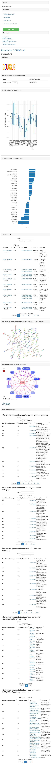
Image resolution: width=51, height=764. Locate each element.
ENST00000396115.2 (26, 271)
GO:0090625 (33, 476)
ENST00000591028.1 (26, 298)
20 (34, 315)
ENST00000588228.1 (26, 296)
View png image (6, 404)
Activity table (6, 36)
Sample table (7, 17)
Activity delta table (7, 38)
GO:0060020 (33, 473)
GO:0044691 (33, 435)
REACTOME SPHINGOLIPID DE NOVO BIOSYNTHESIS (35, 723)
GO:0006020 (33, 470)
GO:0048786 (33, 500)
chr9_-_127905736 (7, 307)
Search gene (11, 29)
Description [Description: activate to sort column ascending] (39, 423)
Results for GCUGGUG (13, 50)
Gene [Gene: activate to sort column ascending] (34, 247)
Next (38, 315)
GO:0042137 (33, 433)
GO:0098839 (33, 518)
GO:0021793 (33, 461)
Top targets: (5, 234)
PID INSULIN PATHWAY (32, 650)
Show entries (25, 241)
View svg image (6, 403)
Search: (25, 238)
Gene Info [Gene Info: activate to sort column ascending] (42, 247)
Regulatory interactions (8, 40)
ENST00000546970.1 (26, 275)
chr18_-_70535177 (7, 289)
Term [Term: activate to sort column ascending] (31, 423)
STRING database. (39, 321)
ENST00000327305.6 (26, 289)
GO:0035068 (33, 524)
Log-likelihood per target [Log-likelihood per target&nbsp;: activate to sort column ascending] (8, 423)
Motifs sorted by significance (9, 41)
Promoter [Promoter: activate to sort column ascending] (5, 247)
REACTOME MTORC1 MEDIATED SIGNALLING (35, 734)
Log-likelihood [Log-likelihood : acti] (16, 246)
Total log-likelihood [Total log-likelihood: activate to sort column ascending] (22, 423)
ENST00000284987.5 (26, 250)
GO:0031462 (33, 531)
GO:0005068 (33, 589)
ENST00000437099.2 (26, 269)
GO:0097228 (33, 535)
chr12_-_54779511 (7, 274)
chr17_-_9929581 (7, 269)
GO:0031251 (33, 538)
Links (14, 82)
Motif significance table (9, 14)
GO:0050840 (33, 579)
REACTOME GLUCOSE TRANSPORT (33, 751)
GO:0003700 (33, 562)
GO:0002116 (33, 521)
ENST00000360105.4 (26, 295)
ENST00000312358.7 (26, 284)
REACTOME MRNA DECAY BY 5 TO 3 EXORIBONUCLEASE (35, 729)
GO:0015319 (33, 575)
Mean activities (7, 20)
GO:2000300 (33, 430)
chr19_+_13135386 (7, 295)
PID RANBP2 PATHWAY (32, 656)
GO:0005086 (33, 568)
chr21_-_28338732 (7, 250)
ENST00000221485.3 (26, 259)
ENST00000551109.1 (26, 274)
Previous (14, 315)
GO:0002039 (33, 571)
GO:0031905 (33, 527)
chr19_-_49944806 (7, 259)
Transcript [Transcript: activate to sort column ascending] (24, 247)
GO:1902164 (33, 447)
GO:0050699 (33, 599)
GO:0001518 (33, 504)
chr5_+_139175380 (7, 278)
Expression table (7, 43)
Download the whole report (9, 44)
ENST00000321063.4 (26, 302)
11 (34, 483)
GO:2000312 (33, 466)
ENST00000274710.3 (26, 278)
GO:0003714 (33, 595)
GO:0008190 (33, 583)
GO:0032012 (33, 426)
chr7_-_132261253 (7, 302)
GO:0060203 (33, 511)
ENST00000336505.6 (26, 307)
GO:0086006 (33, 604)
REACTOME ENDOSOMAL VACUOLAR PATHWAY (35, 755)
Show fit (6, 251)
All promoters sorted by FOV (10, 23)
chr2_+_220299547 (7, 284)
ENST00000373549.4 (26, 308)
